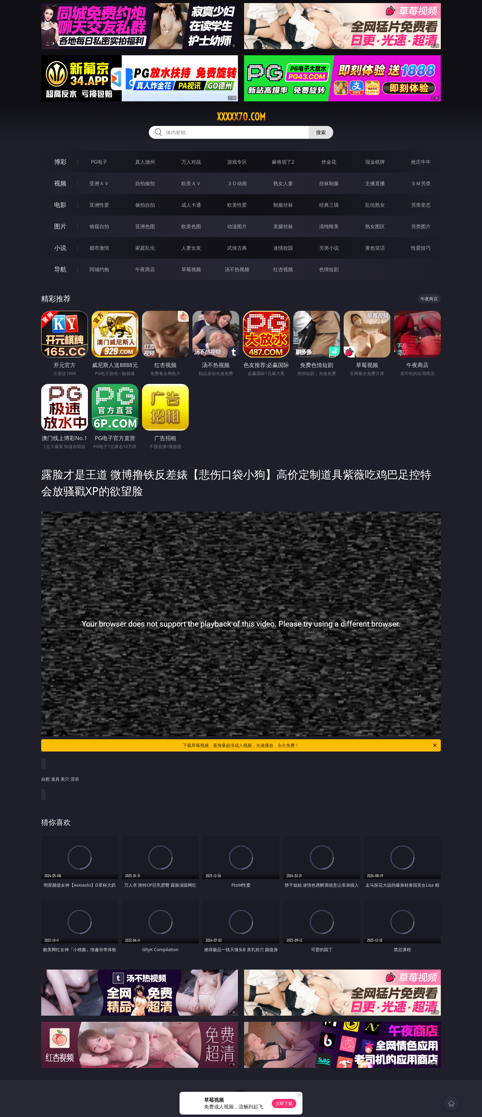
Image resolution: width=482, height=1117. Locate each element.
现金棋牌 (375, 161)
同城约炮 (99, 269)
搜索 (321, 132)
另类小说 (329, 247)
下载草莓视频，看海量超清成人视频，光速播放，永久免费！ (310, 745)
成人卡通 (191, 204)
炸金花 (329, 161)
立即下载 (284, 1103)
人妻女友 (191, 247)
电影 (60, 205)
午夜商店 (145, 269)
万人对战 (191, 161)
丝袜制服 (329, 183)
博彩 (60, 162)
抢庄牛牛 (421, 161)
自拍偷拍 (145, 183)
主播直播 (375, 183)
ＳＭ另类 (421, 183)
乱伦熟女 (375, 204)
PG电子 (99, 161)
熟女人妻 (283, 183)
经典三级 (329, 204)
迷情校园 (283, 247)
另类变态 (421, 204)
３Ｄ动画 (237, 183)
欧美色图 (191, 226)
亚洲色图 (145, 226)
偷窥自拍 (99, 226)
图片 (60, 226)
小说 (60, 248)
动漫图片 (237, 226)
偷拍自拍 (145, 204)
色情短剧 (329, 269)
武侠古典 (237, 247)
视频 (60, 183)
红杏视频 (283, 269)
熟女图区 (375, 226)
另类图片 (421, 226)
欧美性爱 (237, 204)
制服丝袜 (283, 204)
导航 (60, 269)
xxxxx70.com (241, 117)
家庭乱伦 (145, 247)
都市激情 (99, 247)
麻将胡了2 (283, 161)
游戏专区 (237, 161)
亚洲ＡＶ (99, 183)
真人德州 (145, 161)
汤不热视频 (237, 269)
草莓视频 (191, 269)
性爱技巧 (421, 247)
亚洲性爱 (99, 204)
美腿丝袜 (283, 226)
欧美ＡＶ (191, 183)
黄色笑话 (375, 247)
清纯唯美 (329, 226)
